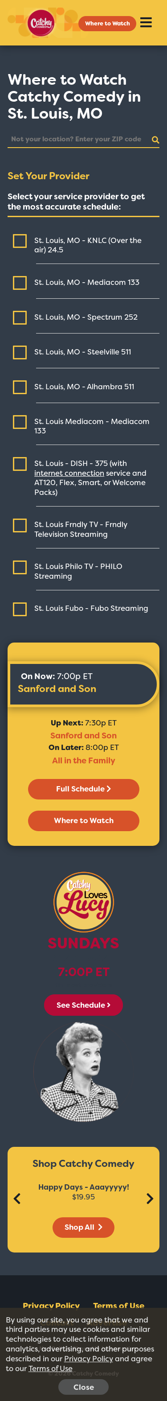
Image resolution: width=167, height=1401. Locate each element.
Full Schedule (83, 789)
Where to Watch (107, 23)
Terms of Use (118, 1306)
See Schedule (83, 1005)
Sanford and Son (57, 688)
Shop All (83, 1227)
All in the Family (83, 760)
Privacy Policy (51, 1306)
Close (83, 1387)
